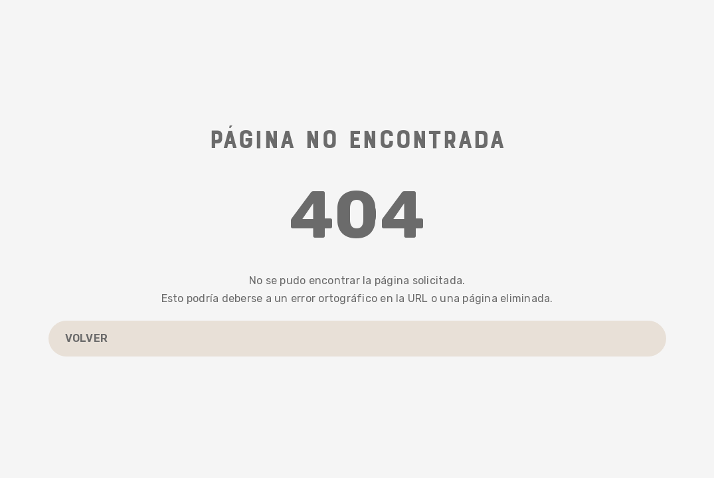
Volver (86, 338)
